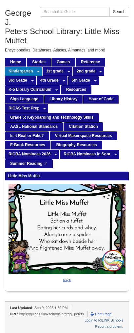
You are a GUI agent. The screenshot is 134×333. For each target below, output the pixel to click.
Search (119, 12)
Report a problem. (109, 326)
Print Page (101, 314)
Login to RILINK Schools (104, 320)
